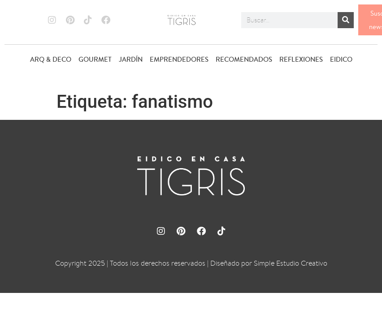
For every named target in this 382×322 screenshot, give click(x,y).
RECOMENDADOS (244, 59)
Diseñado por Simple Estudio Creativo (268, 263)
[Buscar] (346, 20)
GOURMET (95, 59)
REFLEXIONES (301, 59)
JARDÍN (131, 59)
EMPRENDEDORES (179, 59)
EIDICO (341, 59)
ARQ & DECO (50, 59)
